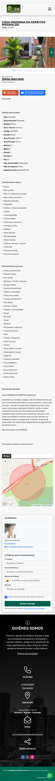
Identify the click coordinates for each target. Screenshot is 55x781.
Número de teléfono (12, 576)
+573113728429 (27, 684)
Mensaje (8, 585)
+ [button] (5, 462)
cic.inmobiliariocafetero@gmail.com (20, 547)
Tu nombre (9, 559)
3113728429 (11, 543)
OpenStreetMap (47, 505)
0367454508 (27, 688)
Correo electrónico (12, 568)
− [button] (5, 465)
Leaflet (34, 505)
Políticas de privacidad (27, 653)
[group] (27, 52)
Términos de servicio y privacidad (34, 608)
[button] (13, 70)
